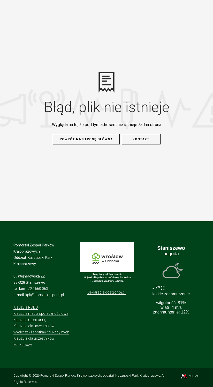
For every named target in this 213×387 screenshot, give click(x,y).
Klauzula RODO (25, 307)
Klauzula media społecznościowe (40, 313)
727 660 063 (38, 289)
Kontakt (141, 139)
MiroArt (190, 376)
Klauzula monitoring (29, 320)
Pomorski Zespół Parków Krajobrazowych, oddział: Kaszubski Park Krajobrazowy (100, 375)
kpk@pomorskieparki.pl (44, 295)
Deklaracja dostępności (106, 292)
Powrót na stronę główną (86, 139)
